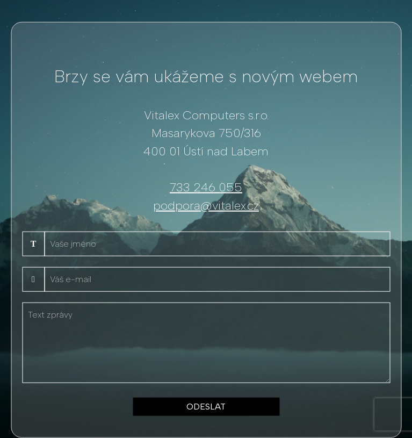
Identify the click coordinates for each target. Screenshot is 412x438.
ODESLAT (206, 406)
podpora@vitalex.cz (206, 205)
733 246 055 (206, 187)
